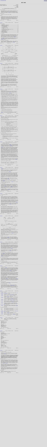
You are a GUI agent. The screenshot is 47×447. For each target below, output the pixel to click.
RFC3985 (6, 318)
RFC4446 (10, 242)
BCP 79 (6, 432)
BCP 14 (10, 350)
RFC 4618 (1, 53)
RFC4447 (15, 43)
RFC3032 (4, 301)
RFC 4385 (12, 355)
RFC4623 (11, 221)
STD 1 (9, 13)
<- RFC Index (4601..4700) (3, 0)
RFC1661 (8, 282)
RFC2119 (14, 49)
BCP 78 (4, 432)
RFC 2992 (8, 372)
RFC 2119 (12, 350)
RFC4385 (10, 171)
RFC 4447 (13, 359)
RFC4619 (2, 360)
